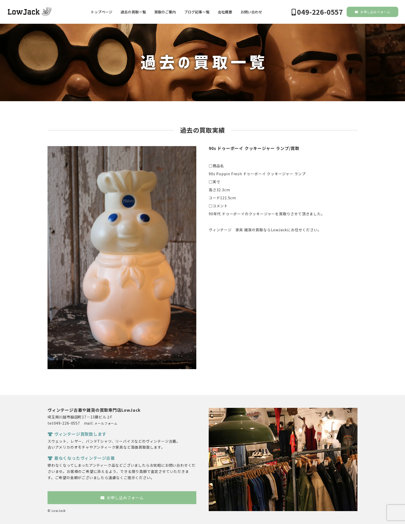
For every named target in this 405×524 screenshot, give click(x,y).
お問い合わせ (251, 12)
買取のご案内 (165, 12)
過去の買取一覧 (133, 12)
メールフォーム (106, 423)
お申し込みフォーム (372, 12)
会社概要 (225, 12)
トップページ (101, 12)
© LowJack (57, 510)
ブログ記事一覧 (196, 12)
